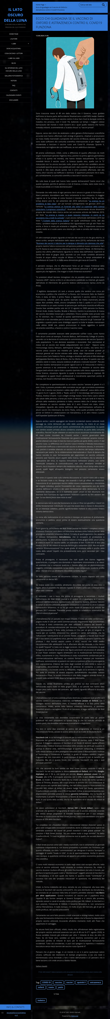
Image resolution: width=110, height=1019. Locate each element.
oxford (41, 987)
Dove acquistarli (14, 48)
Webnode (74, 1016)
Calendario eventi (13, 95)
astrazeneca (95, 982)
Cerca (103, 4)
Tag (37, 982)
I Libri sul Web (14, 58)
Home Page (13, 34)
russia (51, 987)
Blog (14, 63)
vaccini (69, 982)
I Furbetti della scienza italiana (55, 220)
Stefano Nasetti (41, 966)
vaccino (58, 982)
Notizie (14, 81)
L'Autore (13, 39)
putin (60, 987)
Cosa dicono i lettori (14, 53)
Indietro (41, 1000)
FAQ (13, 85)
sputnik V (81, 982)
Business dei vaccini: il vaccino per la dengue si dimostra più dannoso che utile (70, 243)
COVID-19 (46, 982)
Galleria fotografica (14, 76)
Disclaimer (13, 100)
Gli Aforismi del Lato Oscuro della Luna (13, 69)
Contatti (13, 90)
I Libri (13, 44)
